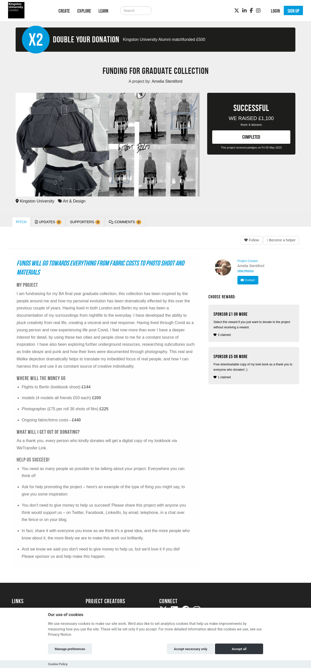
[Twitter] (237, 10)
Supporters (85, 222)
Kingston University (35, 201)
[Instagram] (258, 10)
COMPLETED (251, 137)
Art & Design (71, 201)
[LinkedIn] (244, 10)
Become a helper (281, 240)
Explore (84, 11)
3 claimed (254, 324)
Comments (125, 222)
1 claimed (254, 366)
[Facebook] (251, 10)
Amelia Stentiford (250, 266)
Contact (248, 280)
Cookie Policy (58, 664)
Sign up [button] (293, 11)
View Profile (245, 271)
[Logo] (28, 10)
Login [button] (275, 11)
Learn (103, 11)
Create (64, 11)
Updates (48, 222)
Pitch (21, 222)
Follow (251, 240)
